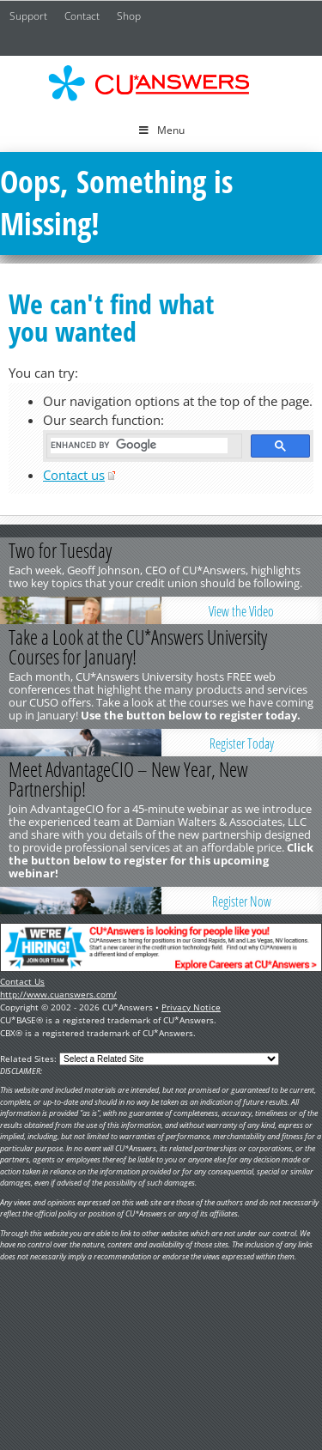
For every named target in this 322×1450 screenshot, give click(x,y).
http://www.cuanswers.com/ (58, 994)
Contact (82, 16)
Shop (129, 16)
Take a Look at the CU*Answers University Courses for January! (138, 646)
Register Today (242, 743)
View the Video (241, 611)
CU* (161, 83)
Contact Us (22, 981)
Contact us (74, 474)
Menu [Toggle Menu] (161, 130)
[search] (139, 445)
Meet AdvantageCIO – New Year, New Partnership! (128, 779)
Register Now (241, 901)
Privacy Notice (191, 1007)
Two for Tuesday (60, 550)
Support (28, 16)
